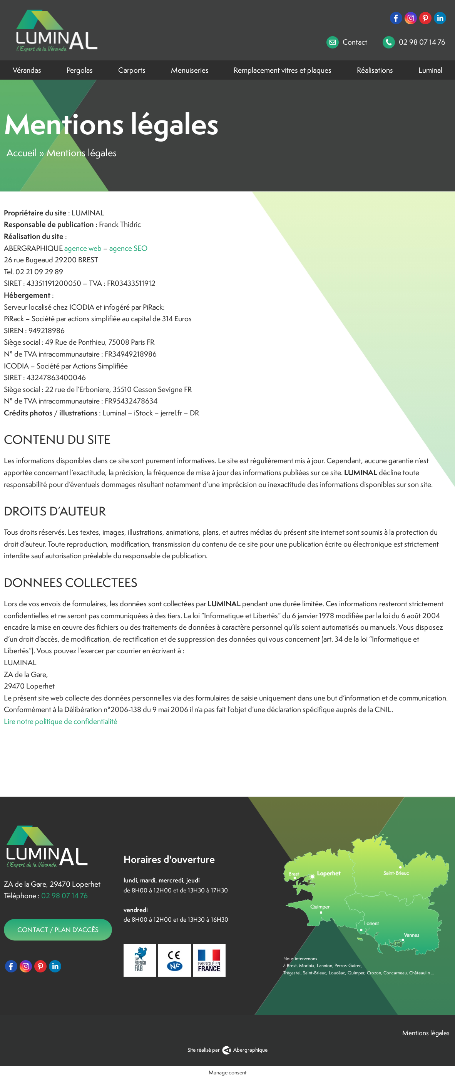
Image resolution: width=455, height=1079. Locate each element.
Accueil (22, 152)
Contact (346, 42)
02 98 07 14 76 (414, 42)
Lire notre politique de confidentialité (60, 721)
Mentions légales (426, 1033)
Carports (132, 70)
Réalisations (375, 70)
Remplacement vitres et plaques (282, 70)
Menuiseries (190, 70)
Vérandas (27, 70)
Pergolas (80, 70)
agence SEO (128, 248)
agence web (83, 248)
